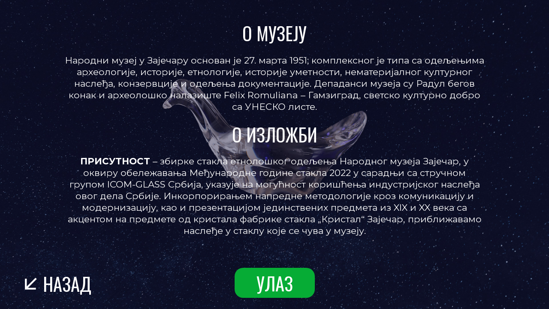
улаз (274, 283)
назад (67, 283)
